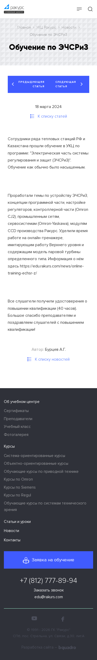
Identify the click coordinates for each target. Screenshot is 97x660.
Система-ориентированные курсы (34, 455)
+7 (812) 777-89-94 (48, 580)
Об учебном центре (22, 401)
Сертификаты (16, 410)
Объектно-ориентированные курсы (36, 463)
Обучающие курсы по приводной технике (41, 471)
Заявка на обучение (53, 560)
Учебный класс (17, 426)
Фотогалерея (16, 434)
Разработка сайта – (48, 647)
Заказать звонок (49, 590)
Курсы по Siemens (20, 487)
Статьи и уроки (17, 521)
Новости (11, 530)
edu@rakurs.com (48, 597)
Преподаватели (18, 418)
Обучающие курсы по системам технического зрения (45, 506)
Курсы (9, 446)
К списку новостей (52, 359)
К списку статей (52, 116)
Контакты (12, 540)
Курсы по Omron (18, 479)
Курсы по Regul (17, 495)
